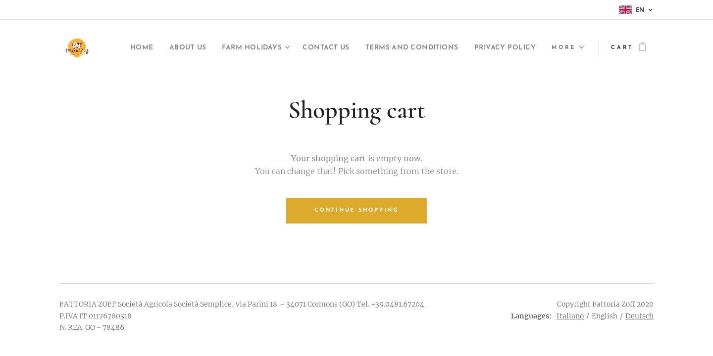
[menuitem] (179, 48)
